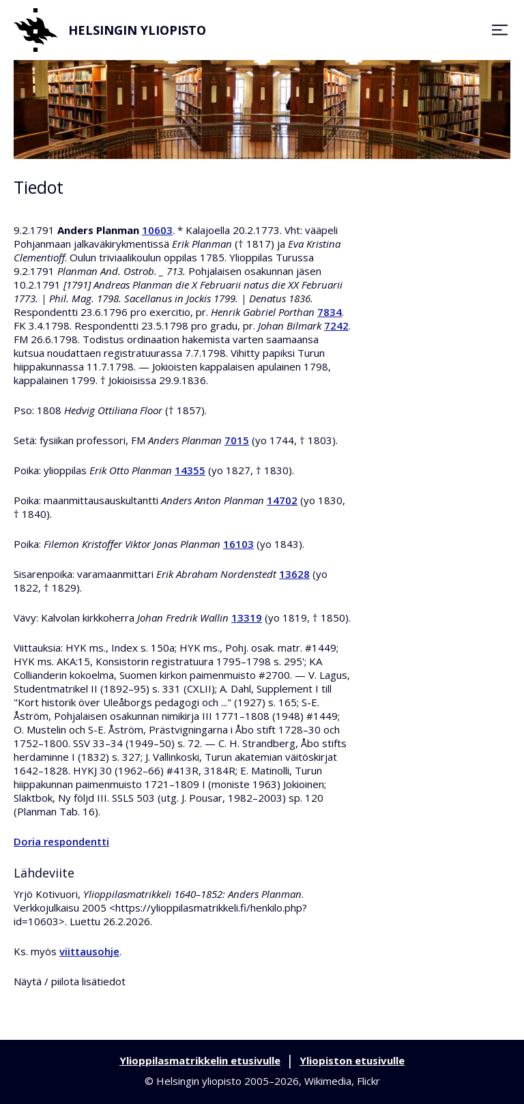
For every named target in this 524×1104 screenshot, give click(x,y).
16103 (238, 544)
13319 (246, 617)
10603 (157, 230)
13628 (294, 574)
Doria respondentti (61, 841)
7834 (329, 312)
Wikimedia (327, 1081)
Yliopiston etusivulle (352, 1060)
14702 (282, 500)
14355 (190, 470)
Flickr (368, 1081)
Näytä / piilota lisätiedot (70, 981)
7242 (336, 325)
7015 (236, 440)
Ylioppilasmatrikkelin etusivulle (199, 1060)
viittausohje (89, 951)
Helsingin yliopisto (110, 30)
